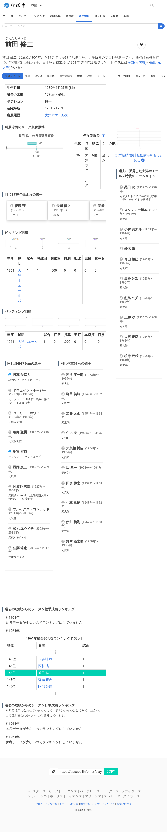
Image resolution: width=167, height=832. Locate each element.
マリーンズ (93, 796)
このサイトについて (103, 803)
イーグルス (111, 791)
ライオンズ (74, 796)
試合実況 (74, 803)
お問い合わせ (124, 803)
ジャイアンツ (37, 796)
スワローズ (112, 796)
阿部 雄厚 (45, 687)
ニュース (7, 16)
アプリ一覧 (51, 803)
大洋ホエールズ (56, 115)
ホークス (57, 796)
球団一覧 (85, 803)
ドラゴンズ (69, 791)
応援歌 (114, 16)
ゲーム (63, 803)
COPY (111, 772)
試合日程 (100, 16)
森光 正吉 (45, 680)
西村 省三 (45, 666)
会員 (126, 16)
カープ (53, 791)
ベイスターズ (36, 791)
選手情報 (84, 16)
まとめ (22, 16)
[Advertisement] (78, 592)
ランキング (38, 16)
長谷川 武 (45, 659)
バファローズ (90, 791)
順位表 (70, 16)
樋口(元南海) (137, 63)
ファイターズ (131, 791)
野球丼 (40, 803)
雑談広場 (55, 16)
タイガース (131, 796)
